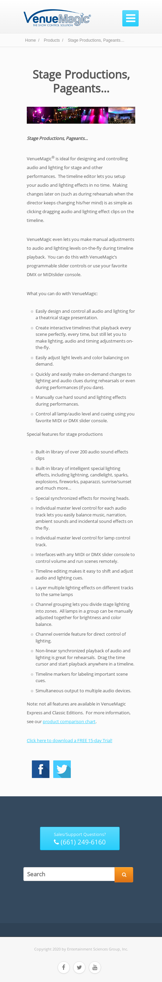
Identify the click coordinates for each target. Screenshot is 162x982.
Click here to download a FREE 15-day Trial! (69, 740)
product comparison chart (69, 721)
